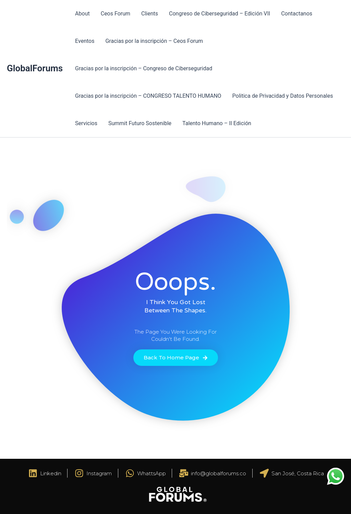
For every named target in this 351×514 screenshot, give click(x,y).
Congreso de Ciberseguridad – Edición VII (219, 13)
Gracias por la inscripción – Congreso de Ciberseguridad (143, 68)
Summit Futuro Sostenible (139, 123)
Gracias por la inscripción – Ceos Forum (154, 41)
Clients (149, 13)
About (82, 13)
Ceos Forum (115, 13)
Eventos (84, 41)
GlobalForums (35, 68)
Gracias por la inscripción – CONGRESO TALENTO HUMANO (148, 96)
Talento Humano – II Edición (216, 123)
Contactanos (296, 13)
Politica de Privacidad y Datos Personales (282, 96)
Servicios (86, 123)
